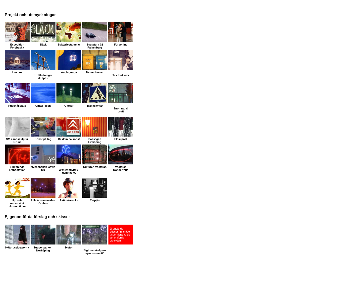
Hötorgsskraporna (17, 247)
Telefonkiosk (120, 75)
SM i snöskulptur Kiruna (17, 141)
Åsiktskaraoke (69, 200)
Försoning (121, 44)
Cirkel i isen (43, 105)
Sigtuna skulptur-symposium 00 (95, 252)
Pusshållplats (17, 105)
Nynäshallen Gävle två (43, 168)
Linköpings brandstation (17, 168)
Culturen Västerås (94, 166)
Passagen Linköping (94, 141)
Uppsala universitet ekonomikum (17, 203)
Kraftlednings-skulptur (43, 77)
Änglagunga (69, 72)
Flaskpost (120, 139)
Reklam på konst (69, 139)
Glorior (69, 105)
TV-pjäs (95, 200)
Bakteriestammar (69, 44)
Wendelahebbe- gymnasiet (69, 171)
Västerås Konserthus (120, 168)
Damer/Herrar (94, 72)
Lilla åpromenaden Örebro (43, 202)
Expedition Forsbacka (17, 46)
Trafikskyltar (95, 105)
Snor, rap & (120, 108)
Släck (43, 44)
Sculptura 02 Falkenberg (95, 46)
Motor (69, 247)
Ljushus (17, 72)
